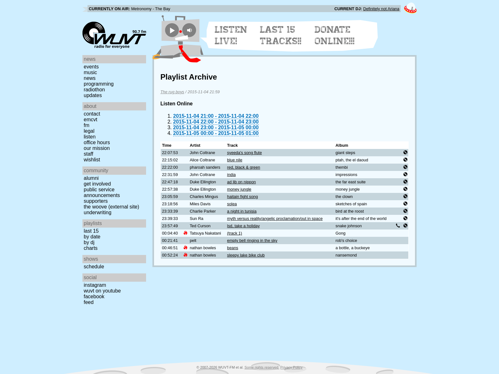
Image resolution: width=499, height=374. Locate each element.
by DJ (89, 242)
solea (232, 203)
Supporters (96, 201)
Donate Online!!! (335, 35)
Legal (89, 131)
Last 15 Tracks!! (281, 35)
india (231, 174)
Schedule (94, 266)
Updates (93, 95)
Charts (91, 248)
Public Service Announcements (102, 192)
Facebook (94, 296)
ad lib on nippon (241, 182)
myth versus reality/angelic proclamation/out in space (275, 218)
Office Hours (97, 142)
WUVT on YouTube (102, 290)
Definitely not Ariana (381, 8)
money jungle (239, 189)
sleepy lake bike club (246, 255)
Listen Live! (231, 35)
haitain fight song (242, 196)
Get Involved (97, 184)
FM (86, 125)
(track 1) (234, 233)
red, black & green (243, 167)
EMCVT (90, 119)
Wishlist (92, 159)
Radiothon (94, 89)
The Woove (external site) (111, 206)
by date (92, 236)
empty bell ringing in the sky (252, 240)
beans (232, 247)
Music (90, 72)
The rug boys (172, 91)
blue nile (234, 160)
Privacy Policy (291, 367)
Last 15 (91, 231)
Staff (88, 154)
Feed (89, 302)
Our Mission (97, 148)
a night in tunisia (242, 211)
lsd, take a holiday (243, 225)
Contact (92, 113)
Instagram (95, 285)
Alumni (91, 178)
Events (91, 66)
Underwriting (97, 212)
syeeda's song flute (244, 152)
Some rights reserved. (261, 367)
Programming (99, 84)
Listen (89, 136)
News (89, 78)
